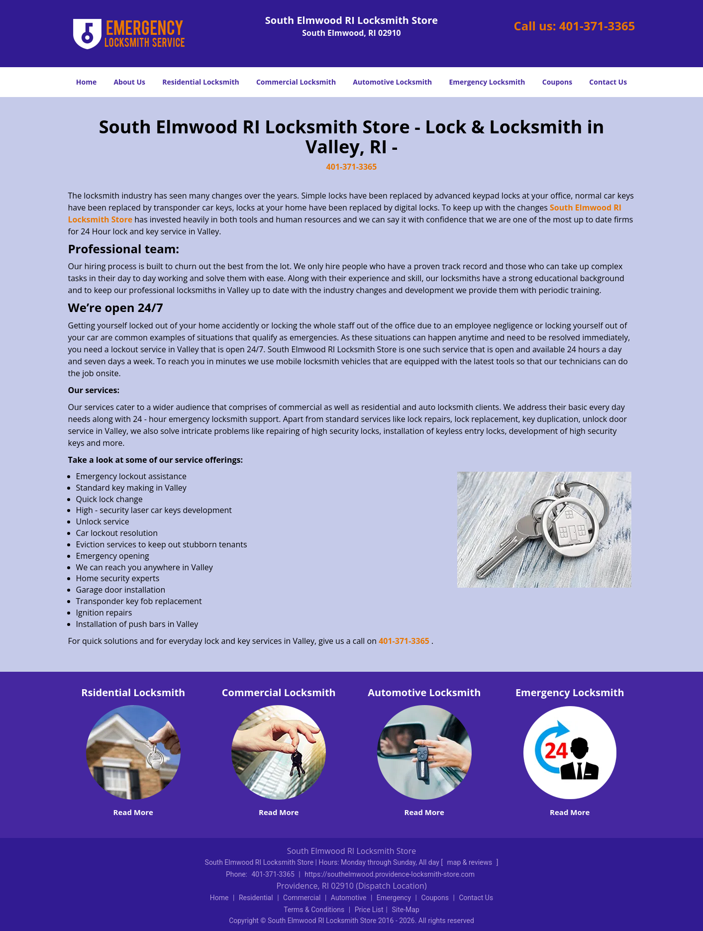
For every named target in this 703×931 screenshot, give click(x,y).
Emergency (394, 898)
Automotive (349, 898)
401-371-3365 (597, 25)
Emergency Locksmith (487, 82)
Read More (133, 812)
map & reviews (470, 862)
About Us (129, 82)
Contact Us (608, 82)
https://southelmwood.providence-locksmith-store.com (389, 874)
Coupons (557, 82)
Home (86, 82)
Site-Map (405, 910)
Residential (256, 898)
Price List (369, 910)
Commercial (301, 898)
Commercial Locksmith (296, 82)
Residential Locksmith (200, 82)
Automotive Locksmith (392, 82)
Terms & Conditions (314, 910)
